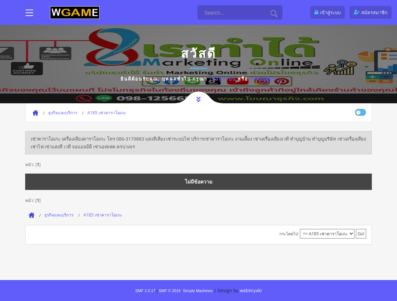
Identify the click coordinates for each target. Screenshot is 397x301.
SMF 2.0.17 (145, 291)
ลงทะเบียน (263, 79)
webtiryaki (251, 290)
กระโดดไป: (289, 233)
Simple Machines (198, 291)
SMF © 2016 (170, 291)
